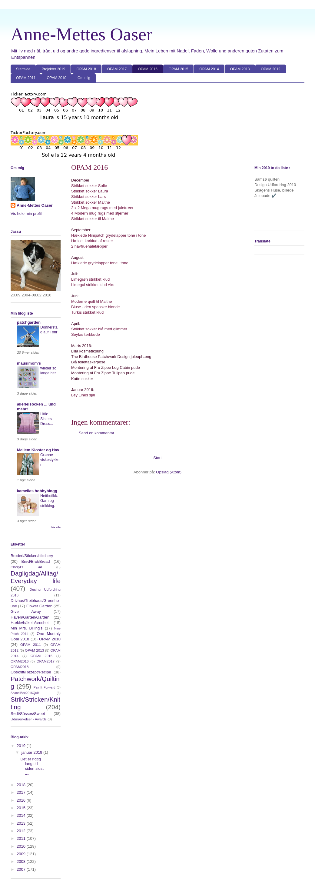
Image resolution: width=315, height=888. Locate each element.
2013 (22, 823)
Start (157, 458)
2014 (22, 815)
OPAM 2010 (56, 78)
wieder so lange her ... (48, 373)
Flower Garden (39, 606)
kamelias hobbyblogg (37, 491)
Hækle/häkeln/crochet (30, 622)
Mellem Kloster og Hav (38, 450)
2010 (22, 846)
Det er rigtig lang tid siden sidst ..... (31, 766)
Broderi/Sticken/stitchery (32, 555)
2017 (22, 792)
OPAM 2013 (240, 69)
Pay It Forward (44, 687)
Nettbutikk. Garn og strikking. (49, 501)
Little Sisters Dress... (46, 419)
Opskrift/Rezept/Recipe (31, 672)
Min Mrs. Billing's (26, 628)
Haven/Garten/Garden (30, 617)
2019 (22, 745)
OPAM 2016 (147, 69)
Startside (23, 69)
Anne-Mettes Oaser (81, 34)
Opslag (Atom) (168, 472)
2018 (22, 785)
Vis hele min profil (26, 213)
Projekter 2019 (53, 69)
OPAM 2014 (209, 69)
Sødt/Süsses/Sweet (28, 713)
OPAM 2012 (270, 69)
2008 (22, 861)
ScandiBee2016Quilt (25, 693)
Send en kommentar (96, 433)
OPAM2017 (45, 661)
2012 (22, 831)
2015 (22, 808)
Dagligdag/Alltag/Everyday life (36, 577)
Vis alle (56, 527)
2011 (22, 838)
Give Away (26, 611)
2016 (22, 800)
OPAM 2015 (178, 69)
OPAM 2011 (25, 78)
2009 (22, 854)
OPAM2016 (20, 661)
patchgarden (29, 322)
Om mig (84, 78)
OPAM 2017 (117, 69)
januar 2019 (32, 752)
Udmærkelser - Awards (29, 719)
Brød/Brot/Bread (36, 561)
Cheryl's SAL (27, 567)
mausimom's (29, 363)
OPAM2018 (20, 667)
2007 (22, 869)
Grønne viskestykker (49, 460)
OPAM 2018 (86, 69)
